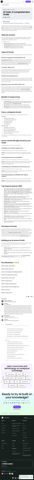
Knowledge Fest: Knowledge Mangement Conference (27, 455)
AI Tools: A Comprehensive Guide (14, 413)
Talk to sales (28, 1)
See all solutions (14, 435)
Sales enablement (25, 443)
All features (3, 430)
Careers (13, 443)
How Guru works (4, 425)
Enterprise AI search (15, 428)
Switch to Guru (25, 445)
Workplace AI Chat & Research (16, 423)
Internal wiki (3, 432)
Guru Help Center (4, 443)
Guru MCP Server (16, 191)
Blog (23, 430)
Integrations (3, 428)
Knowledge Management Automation (16, 426)
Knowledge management (27, 448)
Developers (24, 432)
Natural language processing (6, 59)
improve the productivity (25, 89)
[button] (32, 1)
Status (2, 445)
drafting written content (22, 63)
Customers (24, 425)
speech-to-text (26, 198)
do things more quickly (17, 103)
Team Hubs (14, 433)
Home (2, 413)
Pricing (3, 423)
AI (8, 413)
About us (13, 445)
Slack (23, 452)
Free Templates (25, 437)
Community (24, 435)
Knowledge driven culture (26, 450)
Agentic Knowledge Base (16, 430)
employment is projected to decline (14, 232)
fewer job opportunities (24, 235)
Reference (5, 413)
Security (3, 448)
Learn (23, 423)
